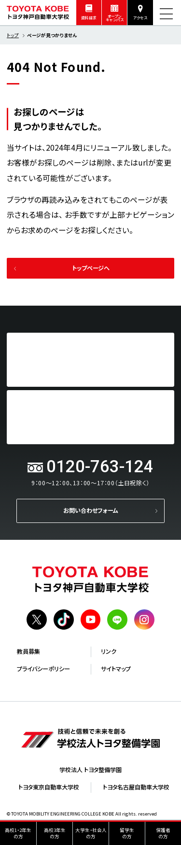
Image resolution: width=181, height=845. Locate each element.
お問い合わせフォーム (90, 510)
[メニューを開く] (166, 13)
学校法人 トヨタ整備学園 (90, 769)
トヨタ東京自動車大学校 (48, 787)
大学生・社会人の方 (91, 833)
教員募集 (28, 651)
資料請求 (89, 17)
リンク (108, 651)
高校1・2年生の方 (18, 833)
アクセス (140, 17)
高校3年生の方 (55, 833)
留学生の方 (127, 833)
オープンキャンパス (115, 18)
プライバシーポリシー (43, 668)
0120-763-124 (99, 467)
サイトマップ (116, 668)
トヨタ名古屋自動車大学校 (136, 787)
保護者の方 (163, 833)
